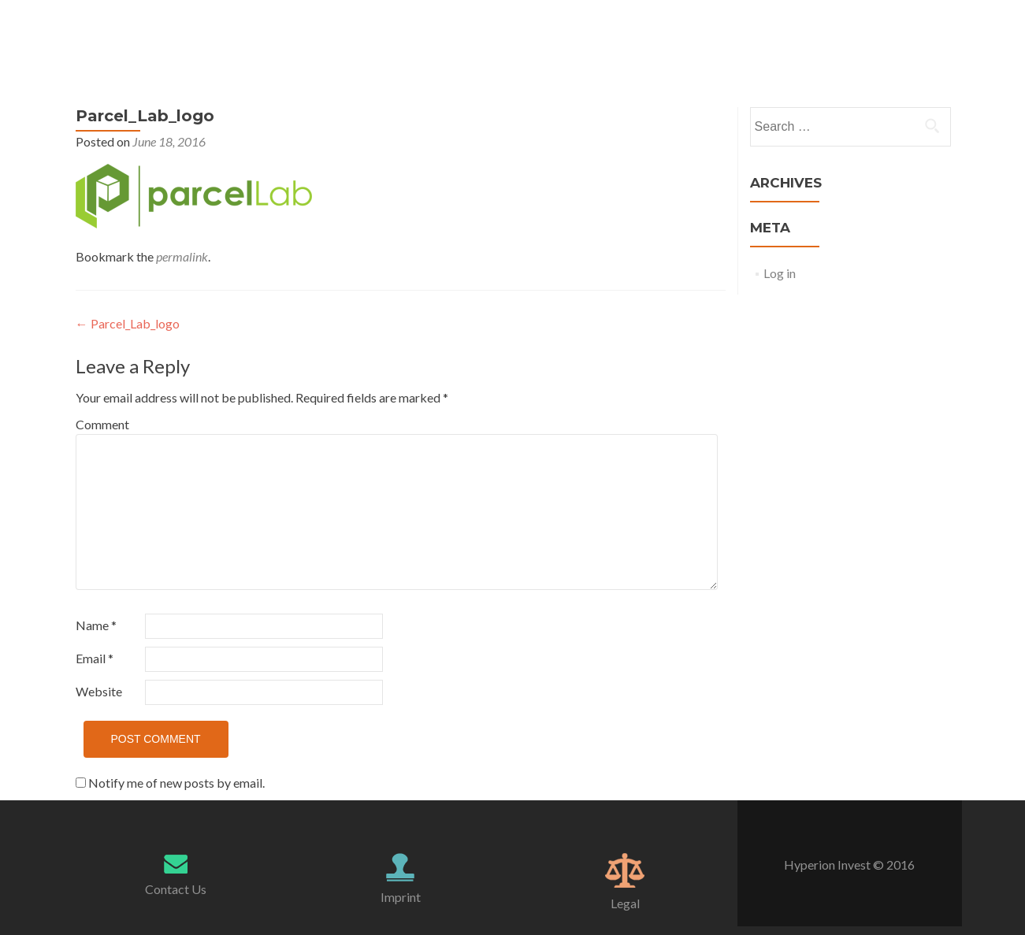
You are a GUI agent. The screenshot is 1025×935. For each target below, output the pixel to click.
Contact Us (175, 888)
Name (96, 625)
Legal (625, 903)
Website (99, 691)
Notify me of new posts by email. (176, 782)
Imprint (401, 896)
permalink (182, 256)
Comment (102, 424)
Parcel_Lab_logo (128, 323)
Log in (779, 272)
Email (94, 658)
